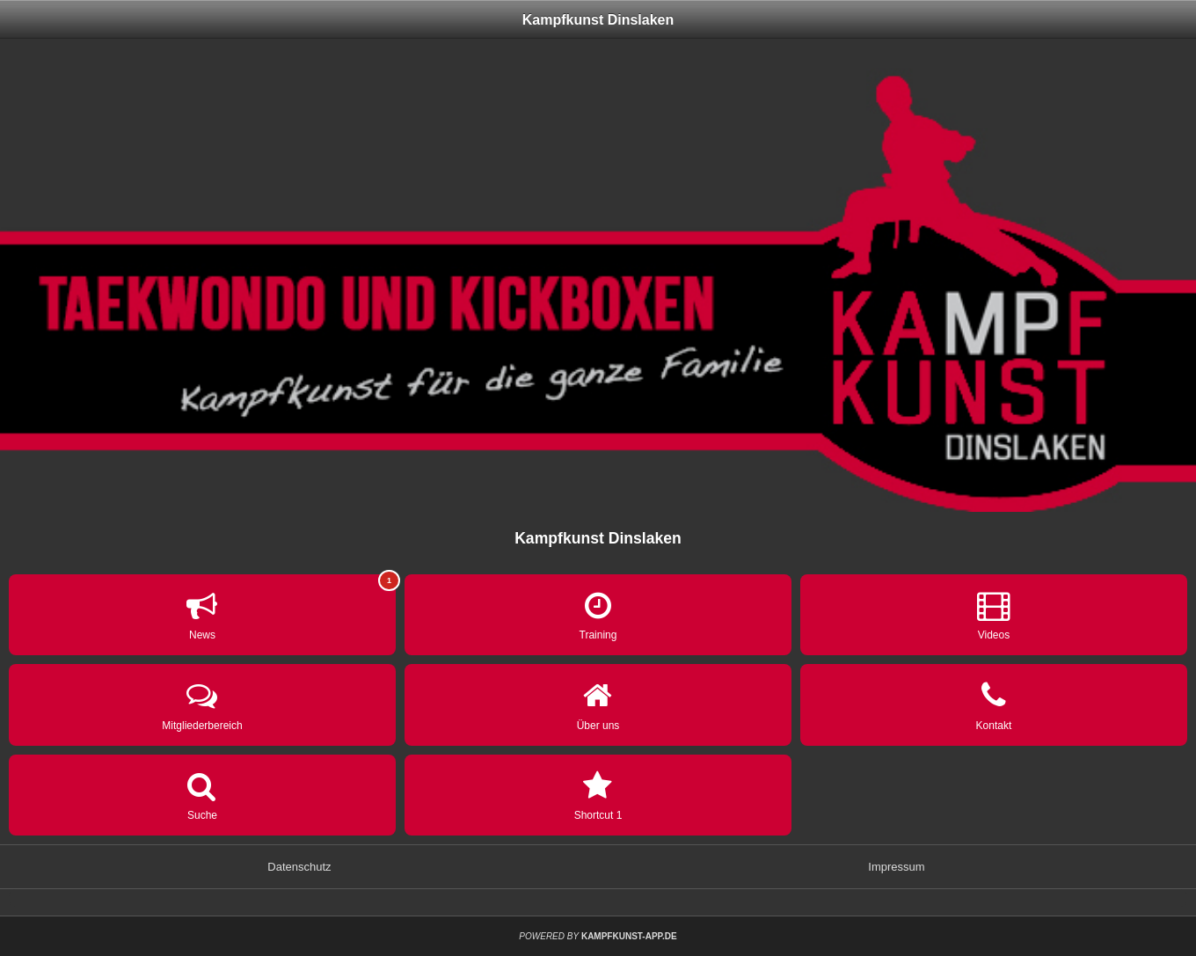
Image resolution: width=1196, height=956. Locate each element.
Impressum (896, 866)
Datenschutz (299, 866)
